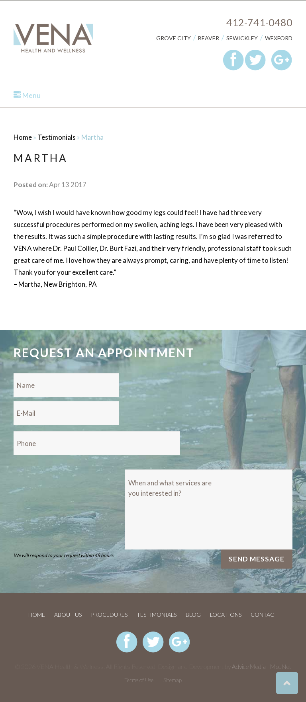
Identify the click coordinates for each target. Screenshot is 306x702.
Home (23, 137)
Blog (193, 614)
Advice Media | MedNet (261, 666)
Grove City (173, 38)
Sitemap (172, 680)
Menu (27, 95)
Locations (225, 614)
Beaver (208, 38)
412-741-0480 (259, 22)
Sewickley (242, 38)
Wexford (278, 38)
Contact (264, 614)
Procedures (109, 614)
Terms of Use (138, 680)
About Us (68, 614)
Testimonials (56, 137)
